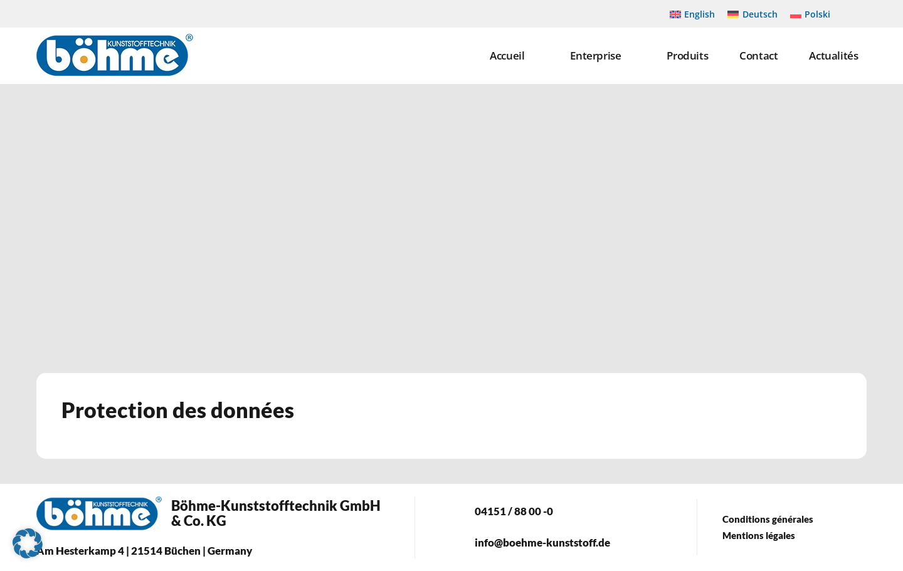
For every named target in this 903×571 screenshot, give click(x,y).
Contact (758, 55)
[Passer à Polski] (810, 14)
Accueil (507, 55)
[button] (27, 543)
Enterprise (595, 55)
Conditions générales (767, 519)
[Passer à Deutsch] (752, 14)
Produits (687, 55)
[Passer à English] (692, 14)
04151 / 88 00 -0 (514, 511)
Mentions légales (758, 535)
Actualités (833, 55)
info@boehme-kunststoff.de (542, 542)
